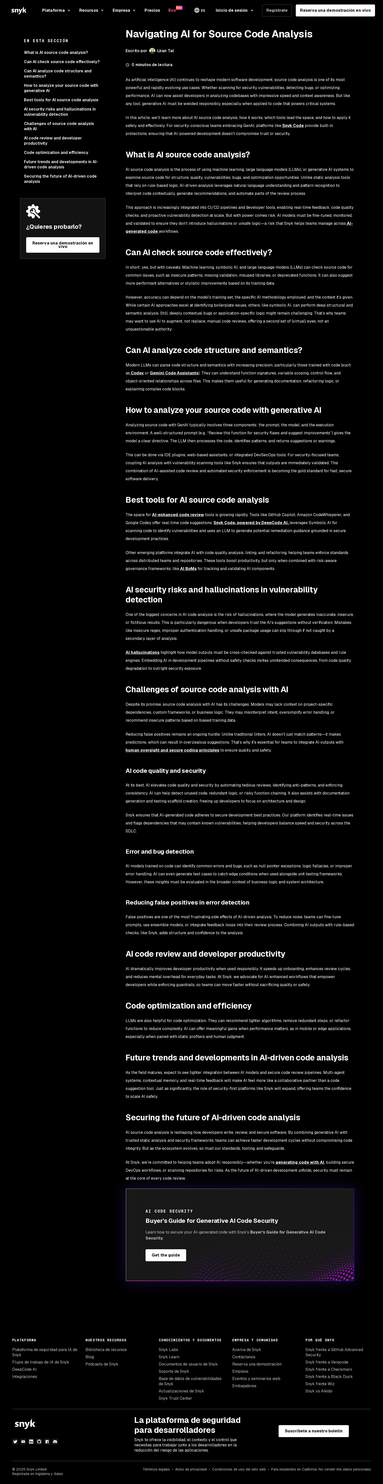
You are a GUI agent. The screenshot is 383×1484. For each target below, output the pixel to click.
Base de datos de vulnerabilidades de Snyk (190, 1381)
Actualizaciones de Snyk (181, 1391)
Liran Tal (165, 50)
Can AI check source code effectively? (62, 61)
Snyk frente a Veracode (327, 1362)
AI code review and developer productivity (53, 140)
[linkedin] (31, 1442)
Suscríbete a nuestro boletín (314, 1431)
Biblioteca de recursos (106, 1349)
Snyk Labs (168, 1349)
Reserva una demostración (257, 1364)
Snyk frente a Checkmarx (329, 1369)
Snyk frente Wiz (320, 1383)
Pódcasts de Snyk (101, 1364)
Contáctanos (243, 1357)
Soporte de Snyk (174, 1371)
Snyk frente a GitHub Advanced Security (334, 1352)
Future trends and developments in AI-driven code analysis (61, 164)
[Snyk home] (19, 10)
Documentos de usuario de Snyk (188, 1364)
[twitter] (15, 1442)
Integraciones (24, 1376)
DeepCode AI (24, 1369)
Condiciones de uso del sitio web (239, 1469)
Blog (89, 1357)
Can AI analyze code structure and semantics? (57, 73)
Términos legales (156, 1469)
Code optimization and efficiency (56, 152)
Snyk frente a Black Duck (329, 1376)
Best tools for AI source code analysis (61, 100)
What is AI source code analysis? (56, 52)
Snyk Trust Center (175, 1398)
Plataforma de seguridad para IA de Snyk (44, 1352)
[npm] (47, 1442)
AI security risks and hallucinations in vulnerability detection (60, 112)
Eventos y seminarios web (256, 1378)
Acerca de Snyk (246, 1349)
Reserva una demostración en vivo (335, 10)
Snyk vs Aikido (319, 1391)
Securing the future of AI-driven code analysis (60, 179)
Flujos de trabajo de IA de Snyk (40, 1362)
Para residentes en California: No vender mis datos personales (321, 1469)
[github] (39, 1442)
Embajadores (244, 1385)
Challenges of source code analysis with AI (59, 126)
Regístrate (277, 10)
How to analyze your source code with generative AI (61, 88)
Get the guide (166, 1255)
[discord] (55, 1442)
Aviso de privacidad (191, 1469)
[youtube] (23, 1442)
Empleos (240, 1371)
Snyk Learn (169, 1357)
